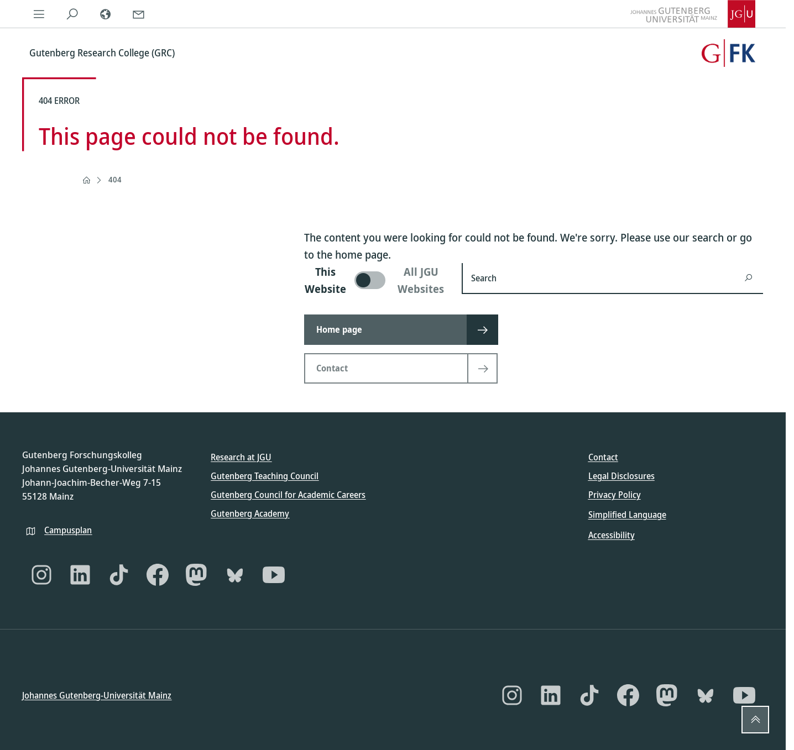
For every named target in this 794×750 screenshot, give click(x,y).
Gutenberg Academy (250, 513)
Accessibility (611, 534)
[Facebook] (158, 574)
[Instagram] (41, 574)
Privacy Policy (614, 495)
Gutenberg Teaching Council (264, 476)
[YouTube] (274, 574)
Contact (603, 457)
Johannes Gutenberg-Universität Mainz (96, 695)
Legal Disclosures (621, 476)
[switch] (376, 280)
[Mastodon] (196, 574)
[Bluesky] (235, 574)
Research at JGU (241, 457)
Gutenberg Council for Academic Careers (288, 495)
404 (115, 179)
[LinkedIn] (80, 574)
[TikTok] (119, 574)
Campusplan (68, 529)
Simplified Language (627, 514)
